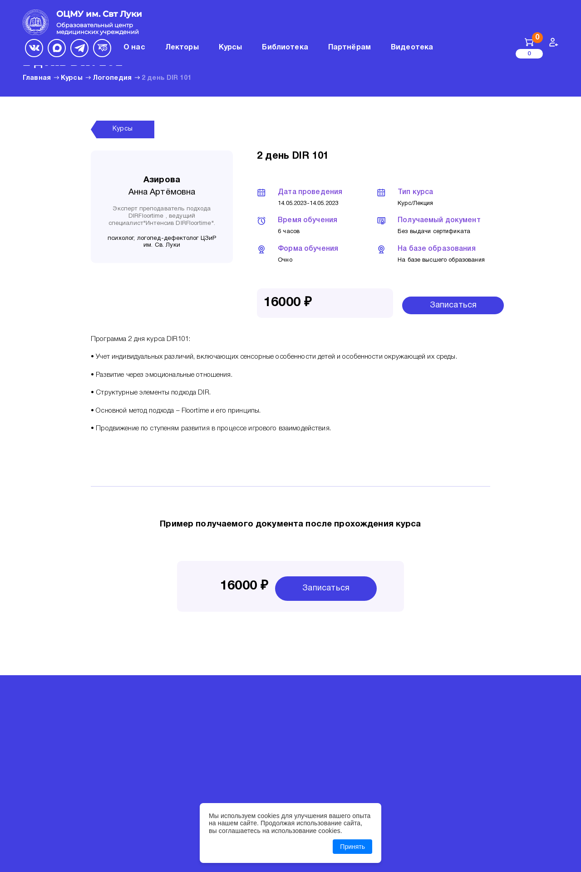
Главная (37, 78)
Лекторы (182, 47)
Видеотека (412, 47)
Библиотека (285, 47)
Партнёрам (349, 47)
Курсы (72, 78)
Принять (352, 846)
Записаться (453, 305)
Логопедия (112, 78)
